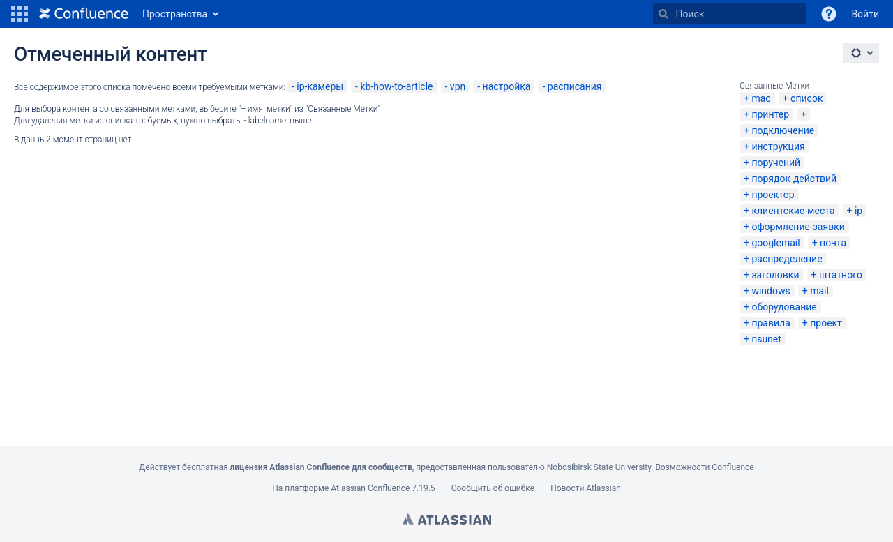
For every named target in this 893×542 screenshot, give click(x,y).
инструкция (777, 146)
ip (858, 210)
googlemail (775, 242)
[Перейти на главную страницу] (83, 14)
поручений (775, 162)
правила (770, 323)
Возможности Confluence (704, 467)
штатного (840, 274)
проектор (772, 194)
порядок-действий (793, 178)
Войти (865, 14)
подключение (782, 130)
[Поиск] (663, 14)
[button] (19, 14)
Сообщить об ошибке (492, 488)
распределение (786, 258)
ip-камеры (320, 86)
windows (770, 290)
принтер (770, 114)
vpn (457, 86)
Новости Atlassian (585, 488)
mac (760, 98)
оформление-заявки (797, 226)
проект (826, 323)
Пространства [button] (174, 14)
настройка (507, 86)
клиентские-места (792, 210)
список (806, 98)
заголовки (775, 274)
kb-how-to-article (396, 86)
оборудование (783, 307)
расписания (575, 86)
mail (819, 290)
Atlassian (447, 519)
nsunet (766, 339)
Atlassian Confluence (370, 488)
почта (833, 242)
